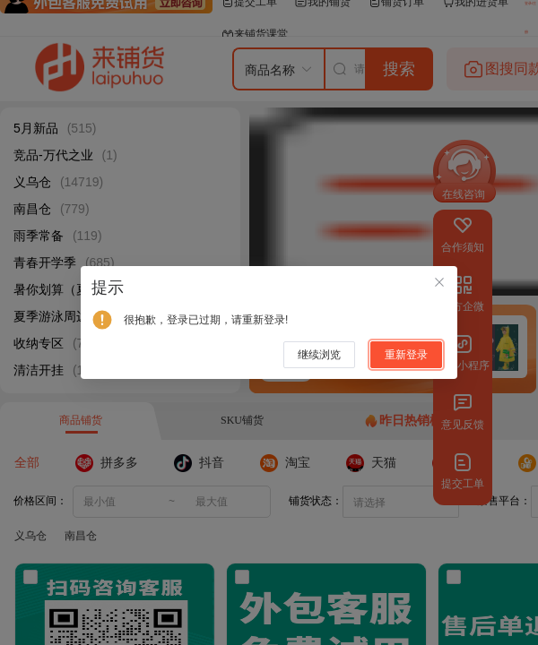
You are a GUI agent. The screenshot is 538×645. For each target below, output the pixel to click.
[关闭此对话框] (439, 284)
